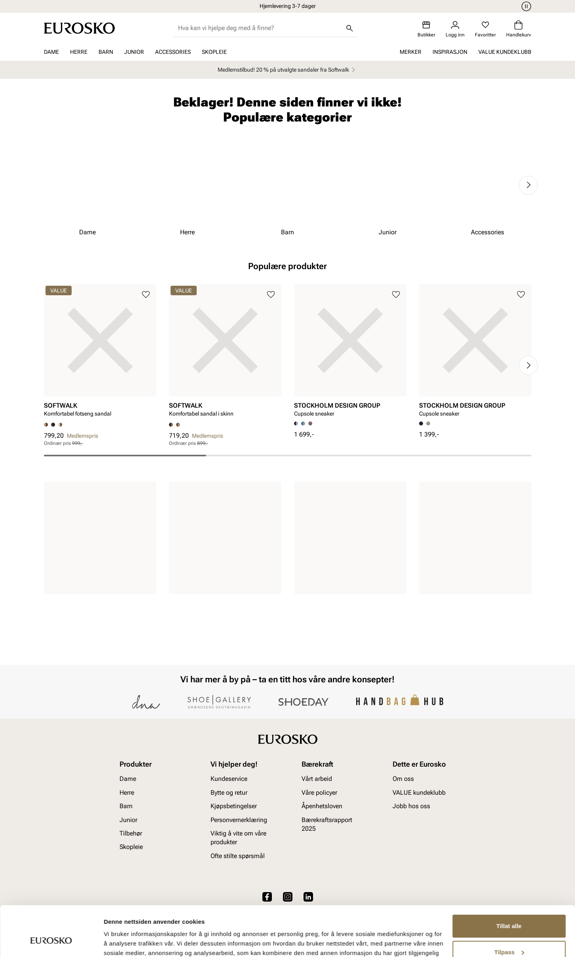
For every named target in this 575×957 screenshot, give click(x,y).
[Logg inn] (455, 29)
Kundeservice (229, 779)
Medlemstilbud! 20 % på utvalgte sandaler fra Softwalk (287, 70)
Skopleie (214, 52)
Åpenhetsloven (322, 806)
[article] (100, 353)
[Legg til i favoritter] (146, 295)
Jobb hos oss (411, 806)
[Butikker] (426, 29)
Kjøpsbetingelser (234, 806)
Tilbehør (131, 833)
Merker (410, 52)
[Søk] (349, 28)
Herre (78, 52)
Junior (134, 52)
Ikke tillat (509, 935)
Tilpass (509, 909)
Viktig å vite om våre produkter (238, 838)
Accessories (173, 52)
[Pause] (525, 6)
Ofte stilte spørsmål (238, 856)
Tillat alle (509, 883)
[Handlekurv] (518, 29)
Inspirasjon (450, 52)
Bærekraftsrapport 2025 (327, 824)
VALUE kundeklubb (504, 52)
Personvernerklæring (239, 820)
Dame (51, 52)
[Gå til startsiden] (79, 28)
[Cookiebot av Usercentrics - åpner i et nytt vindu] (51, 942)
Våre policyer (319, 792)
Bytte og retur (229, 792)
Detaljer (115, 941)
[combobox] (259, 28)
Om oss (403, 779)
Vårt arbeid (317, 779)
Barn (106, 52)
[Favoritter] (485, 29)
